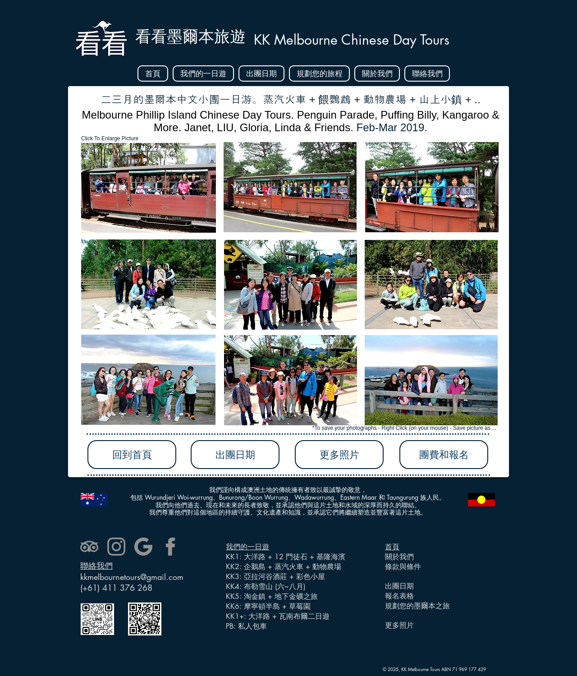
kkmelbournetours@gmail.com (131, 576)
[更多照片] (339, 454)
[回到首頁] (131, 454)
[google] (143, 547)
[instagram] (116, 547)
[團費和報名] (443, 454)
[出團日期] (235, 454)
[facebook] (170, 547)
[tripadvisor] (89, 547)
